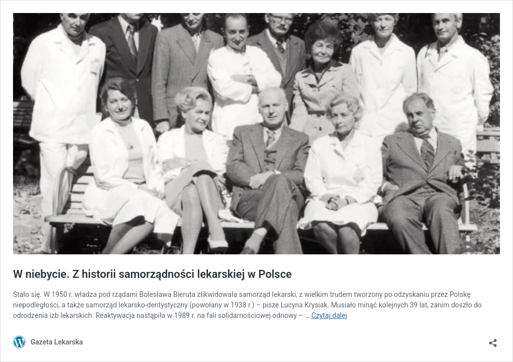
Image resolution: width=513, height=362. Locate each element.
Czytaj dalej (329, 315)
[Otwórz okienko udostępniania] (493, 339)
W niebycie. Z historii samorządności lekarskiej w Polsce (152, 274)
